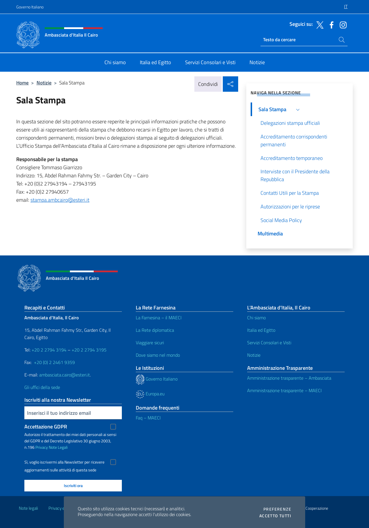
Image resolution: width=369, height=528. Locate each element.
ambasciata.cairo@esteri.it (64, 374)
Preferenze (277, 509)
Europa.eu (150, 393)
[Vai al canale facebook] (330, 24)
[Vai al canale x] (318, 24)
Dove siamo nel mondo (158, 355)
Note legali (28, 508)
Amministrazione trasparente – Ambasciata (289, 377)
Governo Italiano (30, 7)
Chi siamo (256, 317)
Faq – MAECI (148, 417)
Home (22, 82)
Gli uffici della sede (42, 387)
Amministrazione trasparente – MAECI (284, 390)
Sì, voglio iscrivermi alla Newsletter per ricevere (64, 462)
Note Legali (58, 447)
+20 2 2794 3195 (89, 349)
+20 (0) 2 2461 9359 (54, 362)
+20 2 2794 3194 (49, 349)
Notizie (44, 82)
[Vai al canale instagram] (342, 24)
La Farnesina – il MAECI (159, 317)
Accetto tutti (275, 516)
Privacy (41, 447)
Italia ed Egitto (261, 330)
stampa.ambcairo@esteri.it (59, 200)
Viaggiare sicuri (150, 342)
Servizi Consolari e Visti (269, 342)
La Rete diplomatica (155, 330)
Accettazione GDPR (45, 426)
